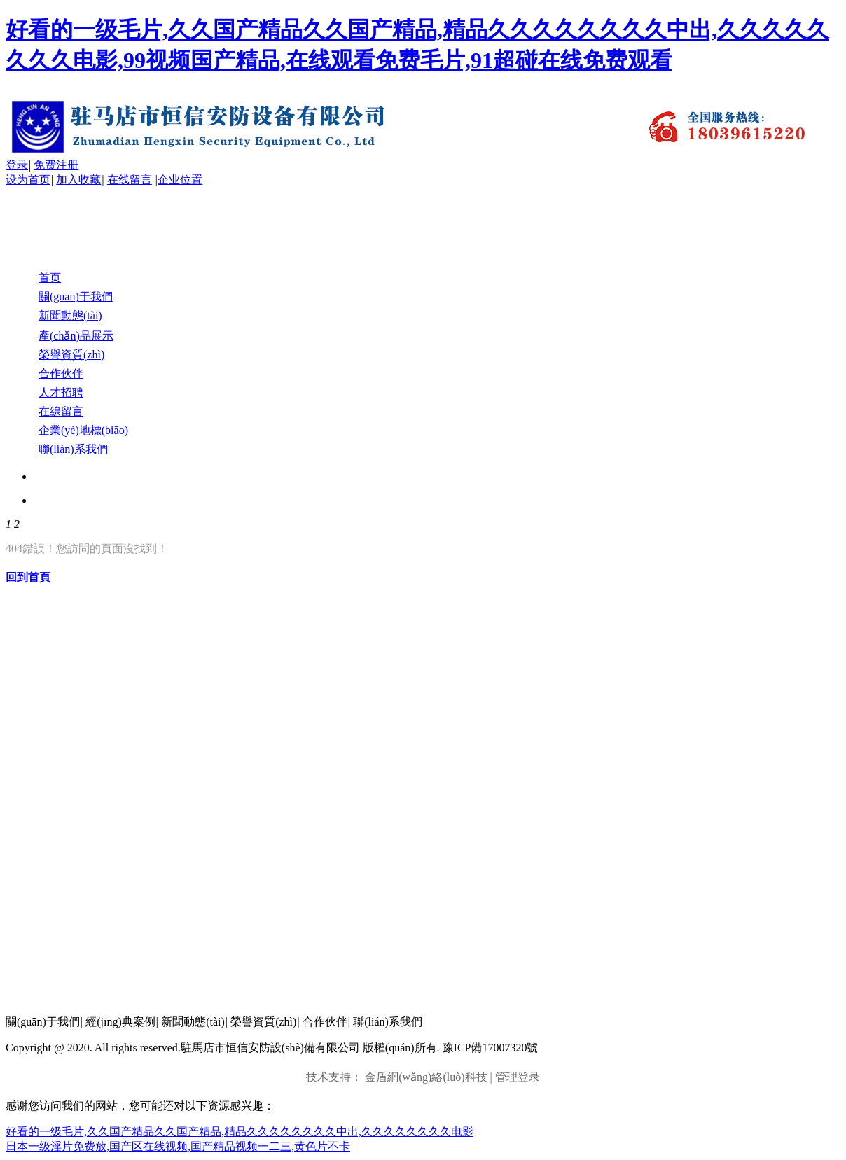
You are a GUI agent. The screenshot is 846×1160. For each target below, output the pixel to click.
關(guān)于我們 (43, 1022)
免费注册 (56, 165)
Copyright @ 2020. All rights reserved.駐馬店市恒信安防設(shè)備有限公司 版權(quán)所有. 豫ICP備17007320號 (272, 1048)
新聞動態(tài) (193, 1022)
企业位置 (180, 180)
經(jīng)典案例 (120, 1022)
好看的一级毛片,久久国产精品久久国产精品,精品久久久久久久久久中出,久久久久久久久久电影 (239, 1132)
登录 (17, 165)
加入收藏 (78, 180)
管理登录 (517, 1077)
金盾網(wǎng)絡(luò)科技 (426, 1077)
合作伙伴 (325, 1022)
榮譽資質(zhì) (263, 1022)
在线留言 (129, 180)
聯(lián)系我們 (387, 1022)
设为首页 (28, 180)
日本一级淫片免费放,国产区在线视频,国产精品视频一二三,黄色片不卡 (178, 1146)
